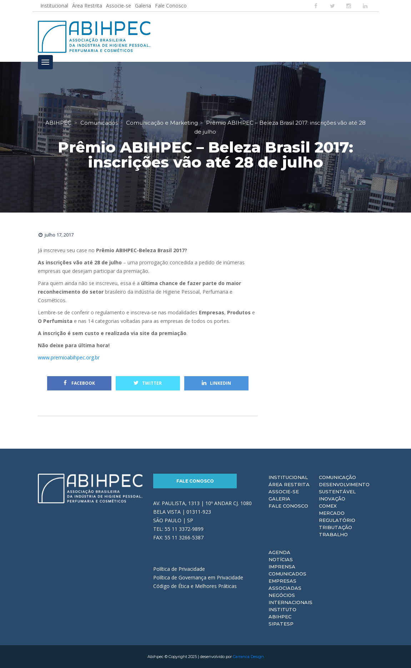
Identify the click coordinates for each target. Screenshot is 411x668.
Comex (328, 506)
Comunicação (337, 477)
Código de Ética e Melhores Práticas (195, 586)
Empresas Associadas (285, 584)
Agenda (279, 552)
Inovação (332, 499)
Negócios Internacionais (290, 598)
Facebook (79, 383)
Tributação (335, 527)
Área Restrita (87, 5)
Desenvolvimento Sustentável (344, 488)
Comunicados (287, 574)
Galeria (143, 5)
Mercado (332, 513)
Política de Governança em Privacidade (198, 577)
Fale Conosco (171, 5)
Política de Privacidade (179, 568)
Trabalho (333, 534)
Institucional (54, 5)
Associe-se (118, 5)
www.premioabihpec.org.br (69, 357)
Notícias (281, 559)
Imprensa (282, 566)
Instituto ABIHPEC (282, 613)
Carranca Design (248, 656)
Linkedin (216, 383)
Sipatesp (281, 624)
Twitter (148, 383)
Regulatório (337, 520)
